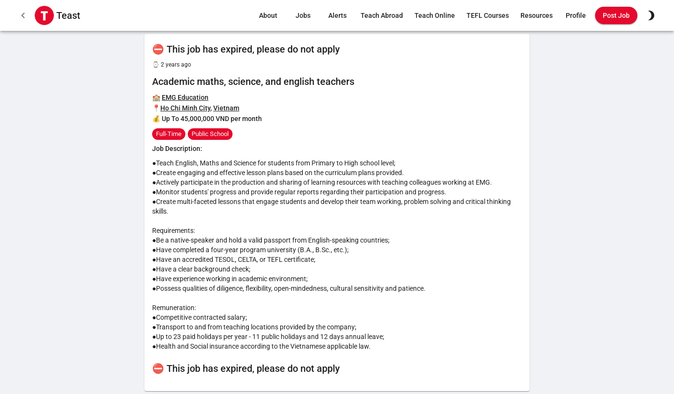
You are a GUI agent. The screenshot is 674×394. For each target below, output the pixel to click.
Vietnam (226, 108)
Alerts (337, 16)
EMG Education (185, 97)
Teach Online (435, 16)
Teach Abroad (382, 16)
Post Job (616, 16)
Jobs (302, 16)
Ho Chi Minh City (185, 108)
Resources (537, 16)
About (268, 16)
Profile (575, 16)
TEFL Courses (488, 16)
